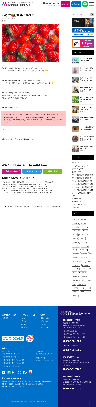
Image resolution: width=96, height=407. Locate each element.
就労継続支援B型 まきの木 (11, 357)
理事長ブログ (77, 169)
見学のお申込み (12, 171)
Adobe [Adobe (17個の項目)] (85, 230)
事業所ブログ (24, 327)
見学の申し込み (45, 318)
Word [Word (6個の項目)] (75, 249)
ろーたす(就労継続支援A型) (82, 181)
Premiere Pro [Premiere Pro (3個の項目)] (77, 269)
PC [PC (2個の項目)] (82, 288)
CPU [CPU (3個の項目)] (74, 272)
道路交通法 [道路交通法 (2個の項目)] (76, 280)
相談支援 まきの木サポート (11, 366)
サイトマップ (44, 327)
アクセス (23, 318)
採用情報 (23, 324)
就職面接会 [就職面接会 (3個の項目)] (85, 276)
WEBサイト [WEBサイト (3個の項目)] (76, 265)
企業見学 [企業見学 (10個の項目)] (84, 242)
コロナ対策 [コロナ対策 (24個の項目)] (76, 227)
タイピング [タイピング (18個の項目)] (76, 230)
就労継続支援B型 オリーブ (44, 354)
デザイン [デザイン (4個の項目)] (83, 257)
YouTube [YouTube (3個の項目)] (89, 261)
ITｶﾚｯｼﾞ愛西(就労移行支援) (82, 175)
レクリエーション (79, 204)
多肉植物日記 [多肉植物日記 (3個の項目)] (86, 265)
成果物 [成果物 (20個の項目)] (85, 227)
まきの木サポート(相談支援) (82, 187)
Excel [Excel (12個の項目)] (82, 238)
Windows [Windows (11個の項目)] (76, 242)
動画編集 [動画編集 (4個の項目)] (75, 257)
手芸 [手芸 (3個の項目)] (89, 269)
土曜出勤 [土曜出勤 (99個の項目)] (76, 219)
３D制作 (75, 163)
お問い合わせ (32, 171)
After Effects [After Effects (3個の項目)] (82, 272)
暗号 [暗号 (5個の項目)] (91, 253)
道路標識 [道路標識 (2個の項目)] (75, 288)
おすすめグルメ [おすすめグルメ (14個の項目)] (84, 234)
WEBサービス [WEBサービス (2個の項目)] (81, 284)
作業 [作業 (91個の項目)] (83, 219)
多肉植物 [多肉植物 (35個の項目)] (76, 223)
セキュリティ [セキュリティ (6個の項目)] (83, 249)
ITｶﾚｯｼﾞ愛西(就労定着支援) (82, 178)
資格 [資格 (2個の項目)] (89, 280)
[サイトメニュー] (91, 4)
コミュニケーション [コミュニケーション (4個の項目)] (78, 261)
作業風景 (76, 201)
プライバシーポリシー (47, 324)
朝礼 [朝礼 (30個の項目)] (83, 223)
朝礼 (5, 21)
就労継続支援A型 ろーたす (11, 354)
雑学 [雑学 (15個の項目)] (75, 234)
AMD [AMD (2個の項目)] (88, 288)
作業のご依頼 (52, 171)
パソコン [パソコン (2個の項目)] (75, 291)
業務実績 (76, 198)
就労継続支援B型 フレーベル (44, 360)
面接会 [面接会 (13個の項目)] (75, 238)
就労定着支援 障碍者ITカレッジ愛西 (13, 363)
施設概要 (5, 318)
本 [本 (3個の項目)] (84, 269)
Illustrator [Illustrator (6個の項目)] (76, 253)
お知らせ (76, 172)
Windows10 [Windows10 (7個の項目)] (85, 246)
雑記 (15, 18)
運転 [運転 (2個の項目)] (83, 280)
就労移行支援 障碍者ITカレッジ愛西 (13, 360)
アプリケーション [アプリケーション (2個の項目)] (86, 291)
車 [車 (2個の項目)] (74, 284)
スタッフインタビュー (80, 166)
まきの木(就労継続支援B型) (82, 184)
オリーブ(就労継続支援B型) (82, 190)
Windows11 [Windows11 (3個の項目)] (76, 276)
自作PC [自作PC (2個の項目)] (75, 295)
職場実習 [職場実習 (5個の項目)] (84, 253)
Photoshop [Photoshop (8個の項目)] (76, 246)
